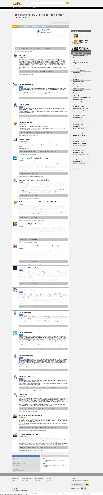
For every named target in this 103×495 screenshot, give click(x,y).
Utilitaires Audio (26, 154)
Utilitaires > (29, 198)
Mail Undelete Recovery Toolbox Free (30, 415)
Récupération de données (27, 329)
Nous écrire (49, 480)
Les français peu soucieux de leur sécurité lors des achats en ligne (40, 246)
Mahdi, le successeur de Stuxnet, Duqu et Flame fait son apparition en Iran (83, 48)
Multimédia (20, 154)
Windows (14, 459)
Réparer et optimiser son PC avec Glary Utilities (34, 180)
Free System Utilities (25, 122)
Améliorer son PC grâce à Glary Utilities (31, 224)
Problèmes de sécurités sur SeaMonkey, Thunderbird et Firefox (83, 41)
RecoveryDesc (23, 394)
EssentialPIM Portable (26, 84)
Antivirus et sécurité (20, 459)
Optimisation (25, 74)
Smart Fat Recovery (25, 312)
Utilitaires (17, 51)
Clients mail (16, 469)
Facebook (82, 488)
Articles (13, 483)
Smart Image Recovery (26, 355)
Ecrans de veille (17, 465)
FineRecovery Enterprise (26, 376)
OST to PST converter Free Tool (28, 434)
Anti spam (15, 458)
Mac (14, 467)
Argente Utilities (24, 104)
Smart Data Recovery (25, 332)
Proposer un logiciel (25, 480)
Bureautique (21, 100)
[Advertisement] (23, 37)
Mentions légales (37, 480)
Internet (18, 470)
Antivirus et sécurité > (31, 176)
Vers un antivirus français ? (27, 290)
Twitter (85, 488)
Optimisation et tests (23, 51)
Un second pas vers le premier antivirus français (34, 158)
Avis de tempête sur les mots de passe (83, 34)
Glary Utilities (45, 30)
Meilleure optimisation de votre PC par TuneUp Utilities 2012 (38, 202)
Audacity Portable (24, 139)
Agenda (25, 100)
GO (33, 5)
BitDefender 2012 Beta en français (29, 268)
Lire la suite (45, 461)
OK (87, 485)
